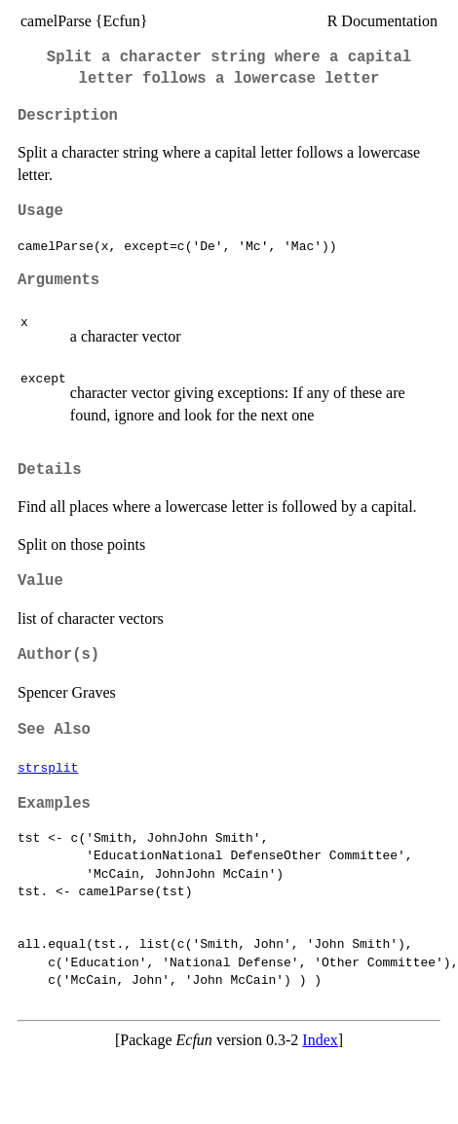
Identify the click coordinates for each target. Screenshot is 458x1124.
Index (319, 1040)
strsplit (48, 767)
